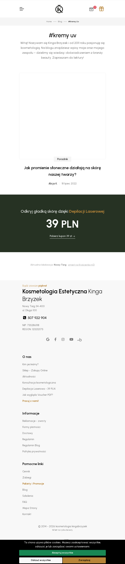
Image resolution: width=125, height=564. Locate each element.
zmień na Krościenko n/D (81, 264)
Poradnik (62, 176)
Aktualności (28, 376)
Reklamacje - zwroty (34, 420)
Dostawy (27, 433)
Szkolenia (27, 495)
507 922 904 (34, 318)
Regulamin (28, 439)
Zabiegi (26, 477)
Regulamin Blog (31, 445)
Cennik (26, 471)
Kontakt (26, 514)
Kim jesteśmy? (30, 364)
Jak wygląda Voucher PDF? (37, 394)
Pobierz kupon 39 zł (62, 236)
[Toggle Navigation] (21, 8)
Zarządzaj (84, 560)
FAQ (24, 501)
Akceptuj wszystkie (62, 552)
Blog (25, 489)
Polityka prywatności (34, 451)
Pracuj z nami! (30, 400)
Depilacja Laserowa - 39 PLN (38, 388)
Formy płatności (31, 427)
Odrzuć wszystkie (41, 560)
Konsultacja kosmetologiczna (39, 382)
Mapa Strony (29, 508)
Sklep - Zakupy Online (35, 370)
